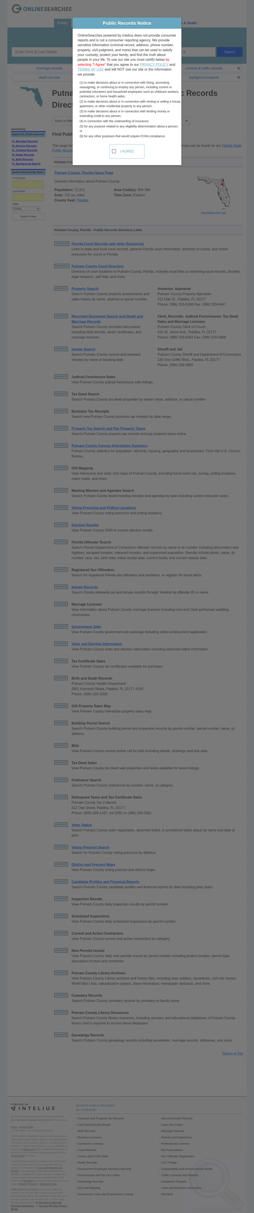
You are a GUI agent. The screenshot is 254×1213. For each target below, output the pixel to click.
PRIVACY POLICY (154, 64)
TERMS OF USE (91, 69)
